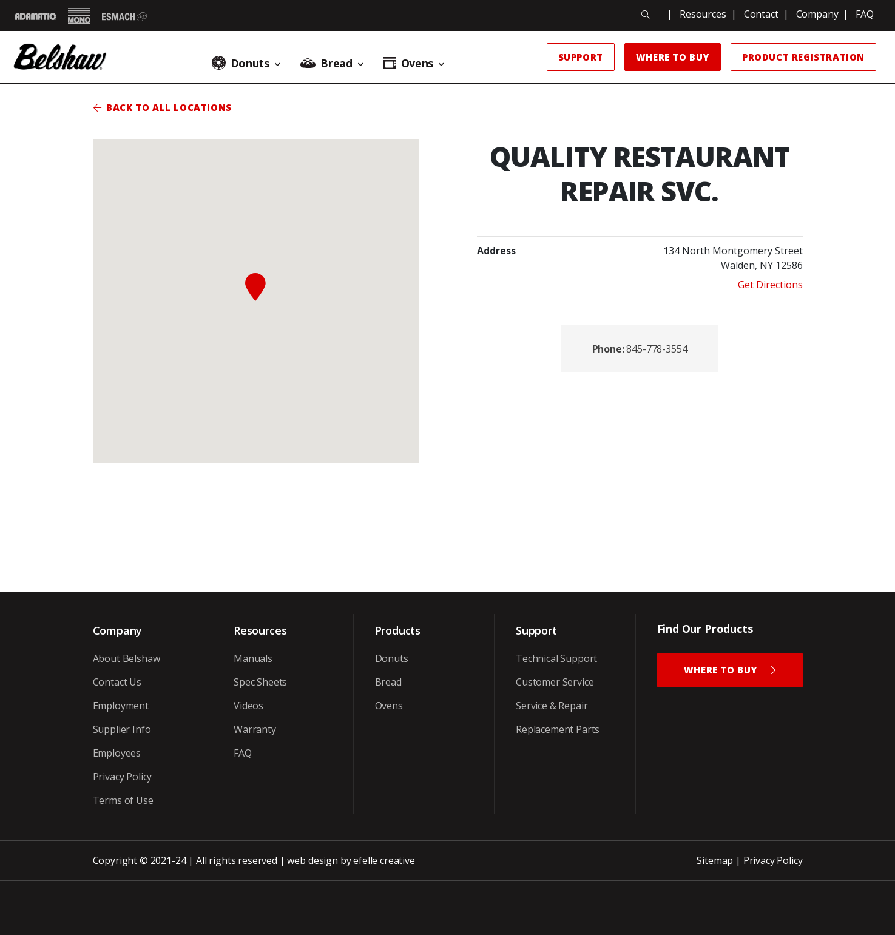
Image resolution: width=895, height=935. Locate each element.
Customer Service (554, 682)
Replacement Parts (557, 729)
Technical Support (556, 658)
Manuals (253, 658)
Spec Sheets (260, 682)
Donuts (391, 658)
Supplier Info (122, 729)
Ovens (389, 705)
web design (312, 860)
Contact (761, 14)
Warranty (255, 729)
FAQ (865, 14)
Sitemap (715, 860)
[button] (255, 287)
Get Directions (770, 284)
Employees (117, 753)
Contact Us (117, 682)
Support (580, 57)
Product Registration (803, 57)
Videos (248, 705)
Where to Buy (672, 57)
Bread (388, 682)
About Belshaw (126, 658)
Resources (703, 14)
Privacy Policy (122, 776)
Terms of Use (123, 800)
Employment (121, 705)
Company (817, 14)
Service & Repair (551, 705)
